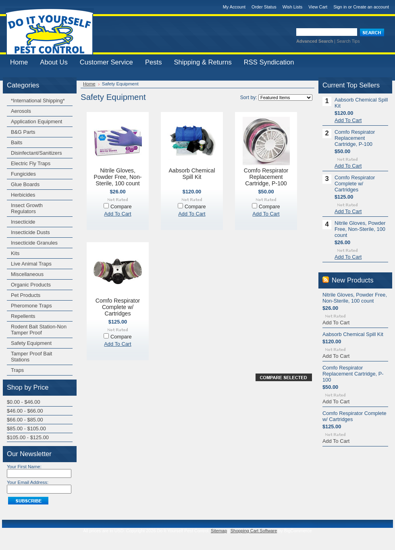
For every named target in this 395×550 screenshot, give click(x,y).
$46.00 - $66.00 (25, 411)
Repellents (23, 316)
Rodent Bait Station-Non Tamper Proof (39, 330)
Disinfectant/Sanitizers (36, 153)
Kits (15, 253)
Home (89, 83)
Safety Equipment (31, 343)
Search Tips (348, 41)
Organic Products (31, 285)
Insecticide (23, 222)
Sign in (340, 6)
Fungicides (23, 174)
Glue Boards (25, 184)
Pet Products (25, 295)
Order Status (264, 6)
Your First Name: (24, 466)
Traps (17, 370)
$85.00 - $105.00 (26, 428)
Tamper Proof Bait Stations (31, 357)
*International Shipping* (38, 101)
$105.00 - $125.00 (28, 437)
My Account (234, 6)
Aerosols (21, 111)
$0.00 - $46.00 (23, 402)
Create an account (371, 6)
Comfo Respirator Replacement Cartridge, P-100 (266, 177)
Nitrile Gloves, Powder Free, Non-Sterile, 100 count (118, 177)
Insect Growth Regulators (27, 208)
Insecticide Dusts (30, 232)
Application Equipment (36, 121)
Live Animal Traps (31, 264)
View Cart (317, 6)
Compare (121, 206)
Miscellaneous (27, 274)
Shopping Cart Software (254, 530)
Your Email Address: (27, 482)
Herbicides (23, 195)
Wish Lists (293, 6)
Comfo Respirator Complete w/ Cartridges (118, 307)
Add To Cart (117, 214)
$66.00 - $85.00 (25, 420)
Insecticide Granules (34, 243)
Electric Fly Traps (30, 163)
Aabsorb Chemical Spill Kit (191, 173)
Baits (16, 142)
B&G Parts (23, 132)
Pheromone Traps (31, 306)
